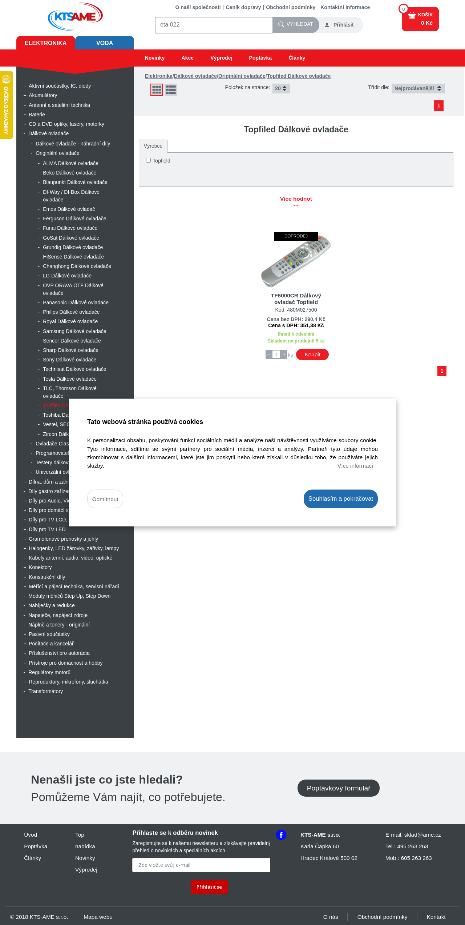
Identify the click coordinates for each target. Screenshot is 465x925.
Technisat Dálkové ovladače (74, 369)
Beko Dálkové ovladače (69, 173)
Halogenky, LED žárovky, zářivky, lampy (74, 548)
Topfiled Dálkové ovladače (299, 76)
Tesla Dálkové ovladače (70, 379)
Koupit (312, 354)
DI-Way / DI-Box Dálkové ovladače (71, 196)
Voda (104, 43)
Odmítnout (105, 499)
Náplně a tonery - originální (59, 625)
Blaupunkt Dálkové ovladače (75, 182)
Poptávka (260, 58)
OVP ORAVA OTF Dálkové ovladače (73, 289)
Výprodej (221, 58)
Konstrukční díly (47, 577)
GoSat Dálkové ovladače (71, 238)
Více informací (355, 465)
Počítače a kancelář (51, 643)
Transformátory (45, 691)
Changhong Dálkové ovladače (77, 266)
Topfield (161, 161)
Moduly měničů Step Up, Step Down (69, 596)
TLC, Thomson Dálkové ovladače (70, 392)
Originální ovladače (58, 153)
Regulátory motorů (49, 672)
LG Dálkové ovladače (67, 276)
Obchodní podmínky (290, 7)
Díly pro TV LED (47, 529)
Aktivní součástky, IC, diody (60, 86)
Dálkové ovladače (48, 133)
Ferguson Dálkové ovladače (74, 218)
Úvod (30, 835)
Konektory (40, 567)
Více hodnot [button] (296, 202)
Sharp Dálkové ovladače (70, 350)
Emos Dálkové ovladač (69, 209)
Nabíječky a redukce (51, 605)
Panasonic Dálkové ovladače (76, 302)
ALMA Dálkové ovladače (70, 163)
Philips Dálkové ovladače (71, 312)
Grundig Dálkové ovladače (73, 247)
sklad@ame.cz (422, 835)
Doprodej (296, 236)
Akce (187, 58)
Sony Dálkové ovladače (69, 360)
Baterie (37, 114)
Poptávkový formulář (339, 788)
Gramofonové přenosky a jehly (63, 539)
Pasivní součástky (49, 634)
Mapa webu (98, 917)
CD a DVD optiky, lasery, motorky (66, 124)
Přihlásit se (209, 887)
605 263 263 (416, 858)
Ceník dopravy (243, 7)
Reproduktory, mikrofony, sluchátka (68, 682)
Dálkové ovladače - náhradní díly (73, 144)
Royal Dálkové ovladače (70, 321)
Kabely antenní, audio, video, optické (70, 558)
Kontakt (436, 917)
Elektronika (46, 43)
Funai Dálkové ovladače (70, 228)
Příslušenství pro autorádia (59, 653)
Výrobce (153, 146)
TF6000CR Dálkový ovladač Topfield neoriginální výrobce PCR (296, 302)
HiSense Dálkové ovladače (73, 257)
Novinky (155, 58)
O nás (330, 917)
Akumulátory (43, 95)
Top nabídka (85, 840)
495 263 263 (412, 846)
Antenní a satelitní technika (59, 105)
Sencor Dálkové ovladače (72, 341)
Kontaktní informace (345, 7)
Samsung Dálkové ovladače (74, 331)
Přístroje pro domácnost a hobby (65, 663)
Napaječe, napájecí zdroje (58, 615)
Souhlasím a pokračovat (340, 498)
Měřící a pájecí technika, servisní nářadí (74, 586)
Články (296, 58)
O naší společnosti (198, 7)
